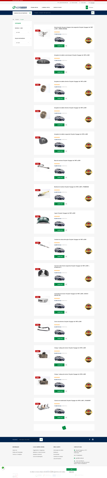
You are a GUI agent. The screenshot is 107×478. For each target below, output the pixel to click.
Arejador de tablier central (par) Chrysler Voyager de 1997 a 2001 (72, 55)
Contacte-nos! (58, 7)
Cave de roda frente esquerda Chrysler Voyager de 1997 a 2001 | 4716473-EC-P (71, 266)
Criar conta (83, 2)
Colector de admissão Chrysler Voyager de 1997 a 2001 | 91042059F (72, 400)
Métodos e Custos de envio (39, 452)
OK (71, 469)
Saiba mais (71, 471)
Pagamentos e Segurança (38, 450)
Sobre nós (15, 450)
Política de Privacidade (17, 452)
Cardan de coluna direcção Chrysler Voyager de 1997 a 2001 (70, 239)
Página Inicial (34, 7)
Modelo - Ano (19, 28)
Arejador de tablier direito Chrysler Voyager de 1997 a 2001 (70, 81)
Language (92, 2)
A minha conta (46, 7)
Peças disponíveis (20, 38)
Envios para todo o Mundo (18, 0)
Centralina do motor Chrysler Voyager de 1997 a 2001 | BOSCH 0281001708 (71, 294)
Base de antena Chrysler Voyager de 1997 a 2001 (67, 160)
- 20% (37, 30)
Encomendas (56, 454)
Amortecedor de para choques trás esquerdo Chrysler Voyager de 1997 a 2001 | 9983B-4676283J (73, 28)
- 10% (37, 84)
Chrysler (17, 19)
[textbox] (62, 12)
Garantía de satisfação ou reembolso (87, 0)
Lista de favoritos (57, 458)
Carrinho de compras (58, 456)
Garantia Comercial (37, 454)
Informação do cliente (58, 450)
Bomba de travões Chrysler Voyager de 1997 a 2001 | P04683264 (71, 187)
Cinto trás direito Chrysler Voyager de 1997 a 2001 (68, 321)
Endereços (56, 452)
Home (13, 19)
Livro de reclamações (38, 456)
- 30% (37, 216)
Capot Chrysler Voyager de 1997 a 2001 (64, 213)
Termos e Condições (17, 454)
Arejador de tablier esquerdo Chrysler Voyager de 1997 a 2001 (71, 134)
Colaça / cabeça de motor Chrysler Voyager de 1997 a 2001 (70, 348)
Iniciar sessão (74, 2)
